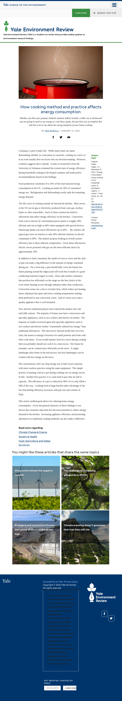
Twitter (61, 137)
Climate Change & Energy (33, 432)
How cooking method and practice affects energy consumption (60, 109)
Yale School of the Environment (12, 3)
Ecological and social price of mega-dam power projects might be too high (35, 529)
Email (68, 137)
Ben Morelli (52, 131)
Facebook (53, 137)
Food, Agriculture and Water (35, 441)
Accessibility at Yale (53, 581)
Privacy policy (71, 581)
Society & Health (28, 436)
